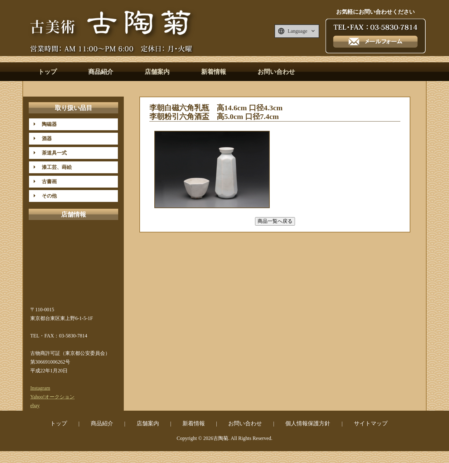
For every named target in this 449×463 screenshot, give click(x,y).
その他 (47, 195)
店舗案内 (157, 71)
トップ (47, 71)
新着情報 (213, 71)
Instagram (40, 388)
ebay (35, 405)
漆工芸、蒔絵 (54, 167)
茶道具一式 (52, 152)
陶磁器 (47, 124)
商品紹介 (100, 71)
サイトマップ (371, 423)
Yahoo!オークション (52, 396)
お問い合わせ (276, 71)
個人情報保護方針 (307, 423)
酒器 (44, 138)
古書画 (47, 181)
